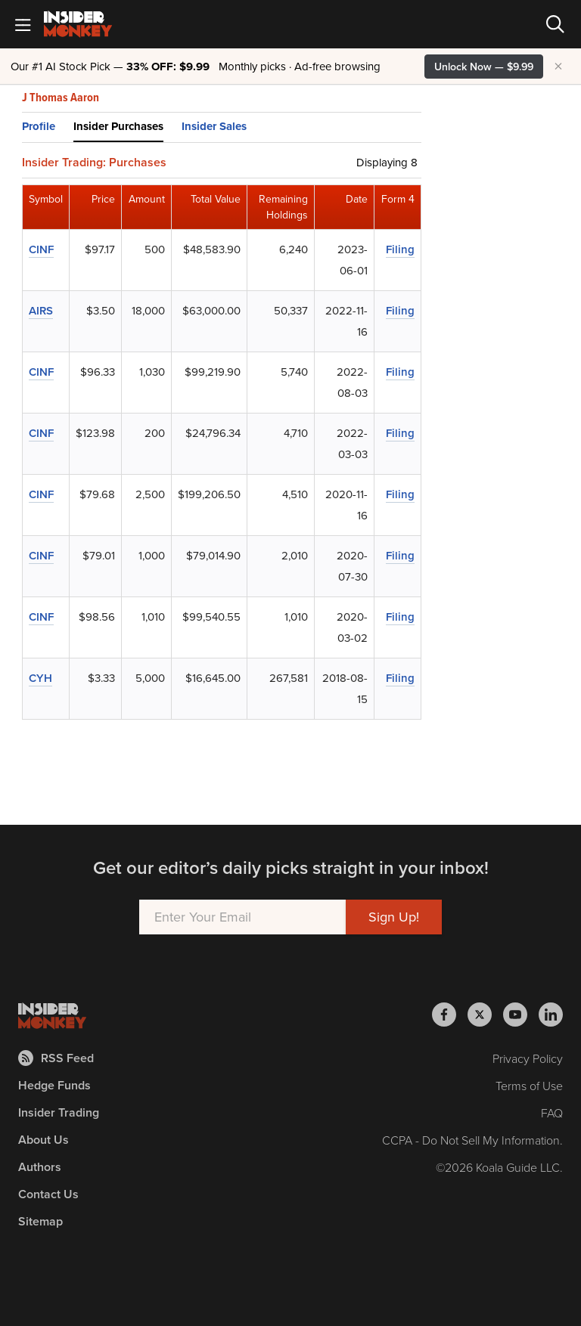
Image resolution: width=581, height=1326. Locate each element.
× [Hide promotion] (558, 66)
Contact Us (48, 1194)
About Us (43, 1139)
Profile (38, 126)
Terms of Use (529, 1085)
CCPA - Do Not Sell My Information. (472, 1140)
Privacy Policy (527, 1058)
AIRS (41, 310)
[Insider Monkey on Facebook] (450, 1014)
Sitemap (40, 1221)
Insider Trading (58, 1112)
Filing (400, 249)
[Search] (555, 24)
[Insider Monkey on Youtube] (521, 1014)
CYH (40, 678)
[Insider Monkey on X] (485, 1014)
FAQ (552, 1112)
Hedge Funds (54, 1085)
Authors (39, 1167)
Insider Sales (214, 126)
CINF (41, 249)
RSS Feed (56, 1058)
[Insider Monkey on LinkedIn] (551, 1014)
